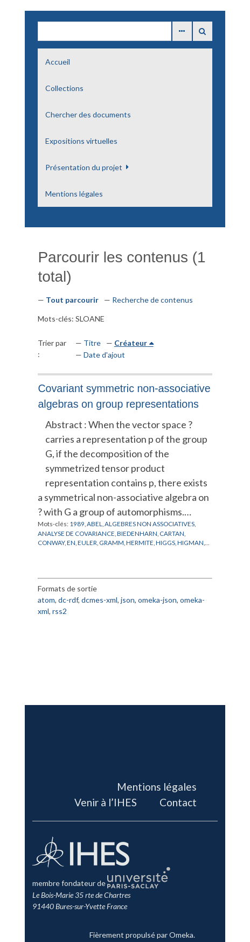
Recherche (202, 31)
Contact (178, 802)
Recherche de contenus (152, 299)
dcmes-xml (99, 599)
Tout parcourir (72, 299)
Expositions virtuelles (81, 140)
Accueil (57, 61)
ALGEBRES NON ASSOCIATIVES (150, 523)
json (128, 599)
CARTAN (171, 533)
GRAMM (111, 542)
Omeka (181, 934)
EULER (87, 542)
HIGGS (165, 542)
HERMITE (140, 542)
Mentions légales (74, 193)
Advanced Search (182, 31)
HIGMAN (190, 542)
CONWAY (51, 542)
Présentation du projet (83, 167)
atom (46, 599)
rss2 (59, 611)
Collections (64, 88)
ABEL (94, 523)
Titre (92, 342)
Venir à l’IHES (105, 802)
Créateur (130, 342)
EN (71, 542)
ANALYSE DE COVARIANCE (76, 533)
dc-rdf (68, 599)
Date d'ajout (104, 354)
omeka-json (157, 599)
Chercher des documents (88, 114)
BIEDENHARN (137, 533)
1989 (77, 523)
